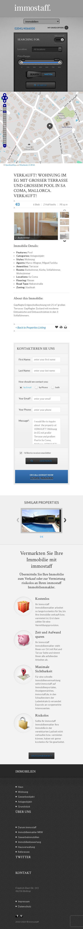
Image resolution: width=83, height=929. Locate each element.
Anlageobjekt (37, 255)
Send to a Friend (65, 327)
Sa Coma (33, 276)
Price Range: (24, 56)
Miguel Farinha (49, 262)
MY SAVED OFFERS (58, 28)
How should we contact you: (33, 381)
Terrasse (33, 266)
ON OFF (58, 44)
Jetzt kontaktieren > (41, 755)
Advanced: (59, 36)
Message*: (24, 420)
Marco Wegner (33, 262)
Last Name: (24, 370)
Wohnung (30, 259)
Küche (42, 269)
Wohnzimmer (23, 273)
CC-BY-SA (31, 165)
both (57, 387)
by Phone (43, 387)
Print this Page (61, 327)
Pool (30, 252)
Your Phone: (25, 409)
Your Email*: (25, 398)
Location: (22, 49)
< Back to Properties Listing (30, 327)
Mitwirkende (23, 165)
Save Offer (56, 327)
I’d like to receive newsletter (37, 453)
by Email (27, 387)
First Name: (25, 359)
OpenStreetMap (10, 165)
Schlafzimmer (53, 269)
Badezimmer (31, 269)
